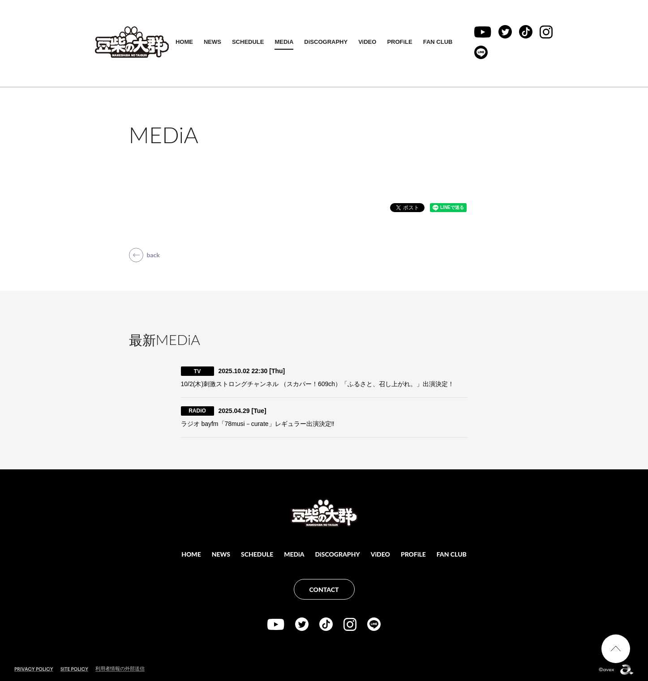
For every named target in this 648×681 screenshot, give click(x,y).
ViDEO (369, 41)
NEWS (214, 41)
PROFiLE (401, 41)
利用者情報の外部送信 (120, 668)
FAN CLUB (439, 41)
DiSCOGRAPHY (327, 41)
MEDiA (285, 41)
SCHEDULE (249, 41)
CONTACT (324, 589)
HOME (185, 41)
